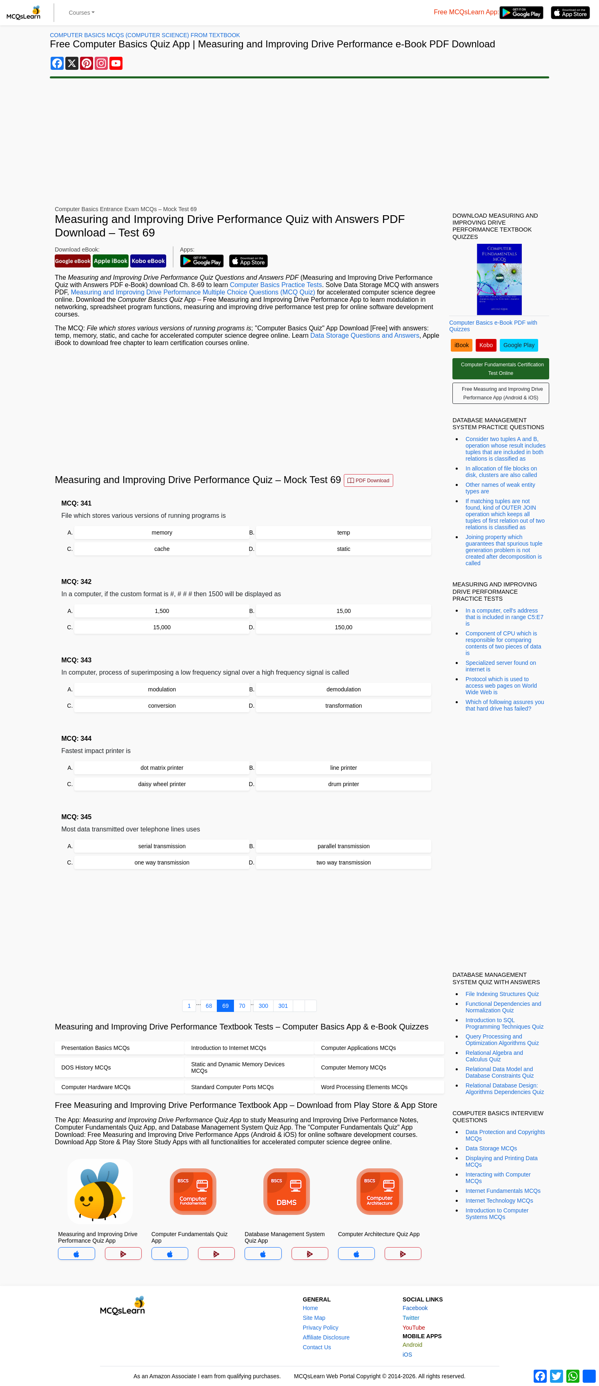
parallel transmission (344, 846)
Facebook (415, 1308)
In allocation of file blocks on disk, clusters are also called (501, 471)
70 (242, 1006)
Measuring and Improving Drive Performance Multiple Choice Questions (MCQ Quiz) (193, 292)
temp (343, 532)
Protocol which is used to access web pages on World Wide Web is (501, 685)
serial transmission (162, 846)
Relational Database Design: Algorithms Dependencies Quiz (504, 1088)
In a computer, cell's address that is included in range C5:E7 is (504, 617)
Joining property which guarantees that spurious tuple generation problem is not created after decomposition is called (503, 550)
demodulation (344, 689)
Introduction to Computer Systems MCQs (496, 1213)
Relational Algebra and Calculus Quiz (494, 1056)
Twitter (411, 1318)
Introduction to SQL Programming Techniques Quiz (504, 1023)
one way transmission (161, 862)
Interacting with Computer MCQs (498, 1177)
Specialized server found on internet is (500, 666)
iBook (461, 345)
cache (161, 549)
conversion (162, 705)
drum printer (343, 784)
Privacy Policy (320, 1327)
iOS (407, 1354)
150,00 (343, 627)
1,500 (162, 611)
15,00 (343, 611)
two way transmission (343, 862)
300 (263, 1006)
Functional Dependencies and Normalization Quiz (503, 1007)
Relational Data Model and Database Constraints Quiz (499, 1072)
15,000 (162, 627)
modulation (162, 689)
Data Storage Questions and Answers (364, 335)
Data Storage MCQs (491, 1148)
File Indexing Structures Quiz (502, 994)
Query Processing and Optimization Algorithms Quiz (502, 1039)
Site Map (314, 1318)
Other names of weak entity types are (500, 488)
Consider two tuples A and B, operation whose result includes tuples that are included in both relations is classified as (505, 449)
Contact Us (317, 1347)
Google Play (518, 345)
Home (310, 1308)
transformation (343, 705)
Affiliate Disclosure (326, 1337)
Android (412, 1344)
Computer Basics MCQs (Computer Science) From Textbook (145, 35)
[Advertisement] (300, 142)
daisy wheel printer (162, 784)
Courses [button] (79, 12)
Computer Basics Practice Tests (276, 284)
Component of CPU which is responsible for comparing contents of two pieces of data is (503, 643)
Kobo (486, 345)
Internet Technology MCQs (499, 1200)
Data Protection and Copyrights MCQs (505, 1135)
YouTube (414, 1327)
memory (161, 532)
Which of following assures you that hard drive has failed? (504, 705)
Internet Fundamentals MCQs (503, 1191)
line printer (343, 767)
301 (283, 1006)
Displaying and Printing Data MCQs (501, 1161)
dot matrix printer (161, 767)
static (343, 549)
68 (209, 1006)
